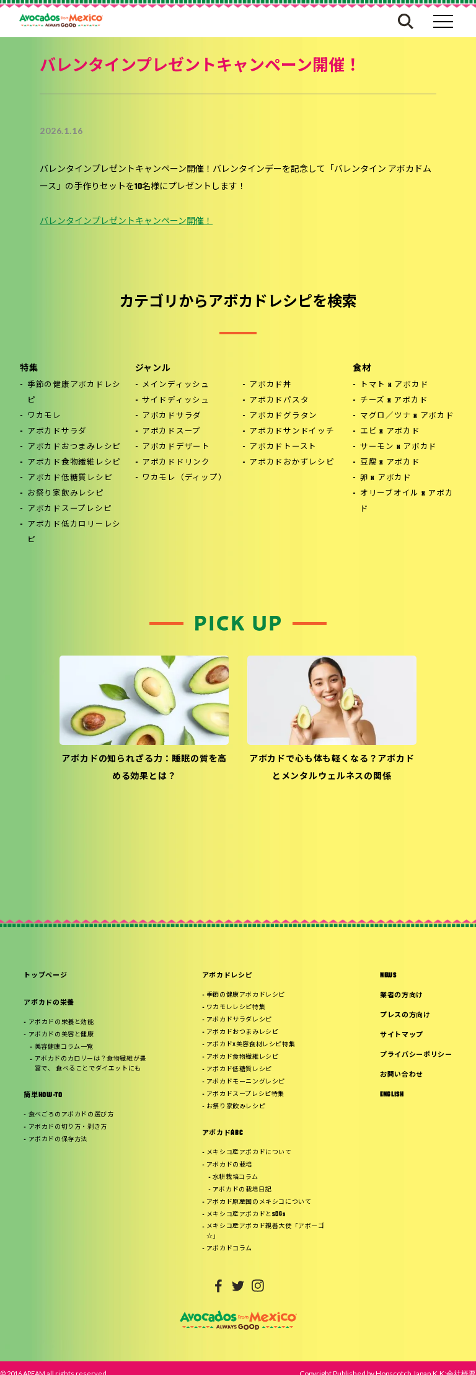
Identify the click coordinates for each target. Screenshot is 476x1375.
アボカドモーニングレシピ (245, 1082)
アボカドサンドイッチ (292, 431)
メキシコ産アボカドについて (249, 1152)
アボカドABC (222, 1133)
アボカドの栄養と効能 (61, 1022)
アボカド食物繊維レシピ (74, 462)
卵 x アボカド (386, 478)
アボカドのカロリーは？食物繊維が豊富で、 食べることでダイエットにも (90, 1064)
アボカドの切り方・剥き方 (68, 1127)
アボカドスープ (171, 431)
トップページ (45, 975)
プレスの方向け (405, 1015)
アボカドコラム (229, 1248)
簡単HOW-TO (43, 1095)
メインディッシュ (175, 385)
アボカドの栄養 (49, 1003)
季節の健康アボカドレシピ (74, 392)
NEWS (388, 975)
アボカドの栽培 (229, 1165)
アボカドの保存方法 (58, 1139)
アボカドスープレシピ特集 (245, 1094)
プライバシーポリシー (416, 1055)
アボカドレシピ (227, 975)
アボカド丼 (270, 385)
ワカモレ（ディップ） (184, 478)
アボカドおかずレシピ (292, 462)
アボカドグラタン (283, 416)
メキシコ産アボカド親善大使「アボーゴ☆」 (265, 1231)
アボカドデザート (176, 447)
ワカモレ (44, 416)
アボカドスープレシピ (69, 509)
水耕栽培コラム (235, 1177)
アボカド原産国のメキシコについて (259, 1202)
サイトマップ (401, 1035)
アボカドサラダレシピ (239, 1020)
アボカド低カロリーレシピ (74, 532)
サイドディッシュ (175, 400)
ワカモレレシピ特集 (235, 1007)
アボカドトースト (283, 447)
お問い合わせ (401, 1075)
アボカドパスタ (279, 400)
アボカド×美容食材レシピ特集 (250, 1044)
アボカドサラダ (57, 431)
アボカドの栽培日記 (242, 1189)
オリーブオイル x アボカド (407, 501)
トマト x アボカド (394, 385)
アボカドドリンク (176, 462)
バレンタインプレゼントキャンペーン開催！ (126, 221)
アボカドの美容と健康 (61, 1034)
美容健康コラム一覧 (64, 1047)
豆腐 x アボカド (390, 462)
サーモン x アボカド (398, 447)
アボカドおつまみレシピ (74, 447)
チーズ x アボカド (394, 400)
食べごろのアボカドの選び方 (71, 1114)
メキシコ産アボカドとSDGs (245, 1214)
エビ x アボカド (390, 431)
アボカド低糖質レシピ (70, 478)
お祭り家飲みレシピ (65, 493)
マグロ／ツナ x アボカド (407, 416)
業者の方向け (401, 995)
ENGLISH (392, 1095)
